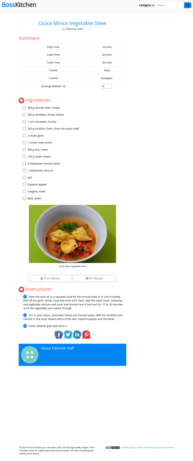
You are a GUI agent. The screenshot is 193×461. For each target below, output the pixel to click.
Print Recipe (50, 278)
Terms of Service (145, 447)
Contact (170, 447)
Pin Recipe (94, 278)
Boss (19, 5)
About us (160, 447)
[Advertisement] (72, 406)
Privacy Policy (128, 447)
